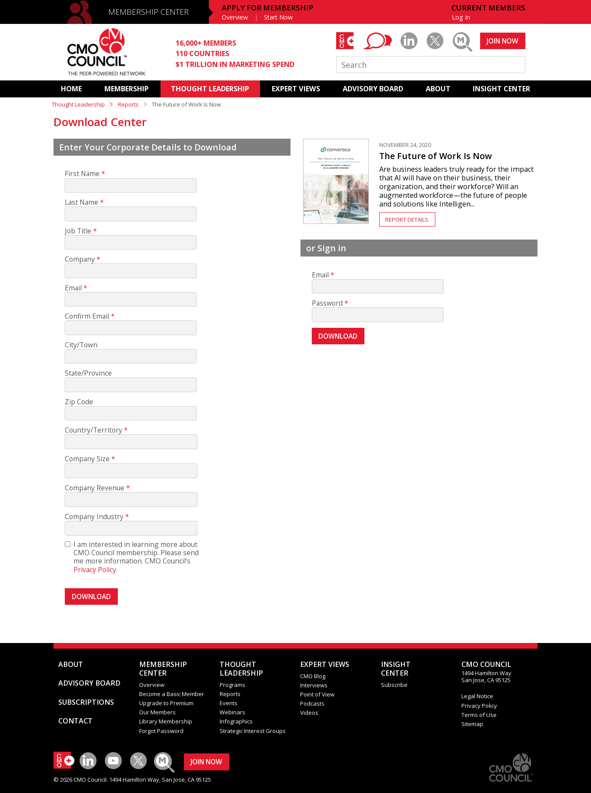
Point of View (317, 694)
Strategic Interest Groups (253, 731)
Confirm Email (87, 316)
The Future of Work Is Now (435, 156)
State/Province (88, 373)
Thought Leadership (78, 104)
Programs (232, 685)
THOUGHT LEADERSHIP (210, 88)
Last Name (81, 202)
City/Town (81, 345)
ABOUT (438, 88)
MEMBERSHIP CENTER (148, 12)
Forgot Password (161, 731)
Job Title (78, 231)
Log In (461, 17)
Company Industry (94, 517)
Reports (128, 104)
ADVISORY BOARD (373, 88)
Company (80, 259)
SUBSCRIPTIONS (86, 702)
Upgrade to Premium (166, 703)
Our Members (157, 712)
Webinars (232, 712)
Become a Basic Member (171, 694)
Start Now (278, 17)
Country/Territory (93, 430)
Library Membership (165, 721)
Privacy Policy (479, 706)
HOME (71, 88)
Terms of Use (479, 715)
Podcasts (312, 703)
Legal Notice (477, 696)
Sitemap (472, 724)
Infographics (236, 721)
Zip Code (79, 402)
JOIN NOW (502, 41)
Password (327, 303)
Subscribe (394, 685)
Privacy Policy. (95, 569)
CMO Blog (312, 676)
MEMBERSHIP (126, 88)
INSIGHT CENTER (501, 88)
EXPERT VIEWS (296, 88)
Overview (235, 17)
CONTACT (75, 721)
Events (228, 703)
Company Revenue (94, 488)
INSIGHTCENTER (396, 669)
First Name (82, 174)
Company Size (87, 459)
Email (73, 288)
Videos (309, 712)
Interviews (313, 685)
